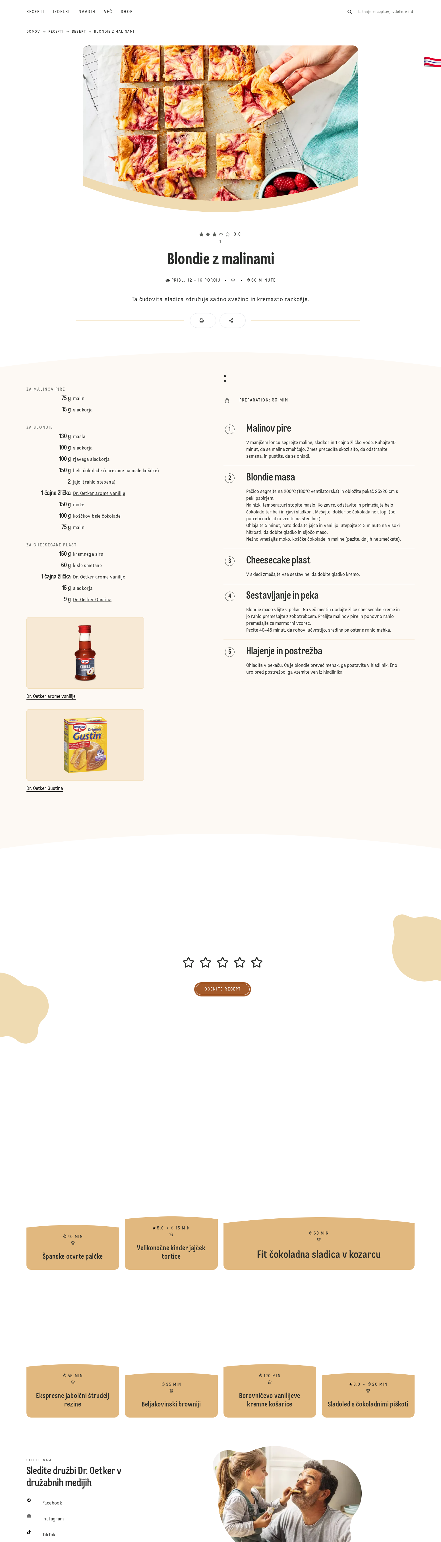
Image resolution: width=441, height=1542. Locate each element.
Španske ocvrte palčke (72, 1199)
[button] (220, 224)
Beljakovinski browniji (171, 1346)
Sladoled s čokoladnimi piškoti (368, 1346)
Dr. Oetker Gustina (92, 600)
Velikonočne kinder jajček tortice (171, 1199)
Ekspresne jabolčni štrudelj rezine (72, 1346)
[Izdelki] (66, 11)
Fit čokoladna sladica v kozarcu (319, 1199)
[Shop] (131, 11)
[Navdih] (91, 11)
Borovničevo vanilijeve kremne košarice (269, 1346)
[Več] (112, 11)
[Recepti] (39, 11)
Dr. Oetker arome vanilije (99, 494)
